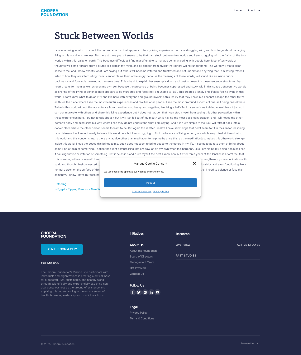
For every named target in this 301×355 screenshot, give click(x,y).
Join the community (62, 249)
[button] (195, 163)
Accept (150, 182)
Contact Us (137, 273)
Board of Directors (141, 256)
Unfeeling (60, 184)
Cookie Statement (141, 191)
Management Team (142, 262)
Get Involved (138, 268)
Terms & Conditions (142, 318)
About (251, 10)
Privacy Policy (161, 191)
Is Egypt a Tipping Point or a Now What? (80, 189)
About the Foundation (143, 250)
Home (238, 10)
